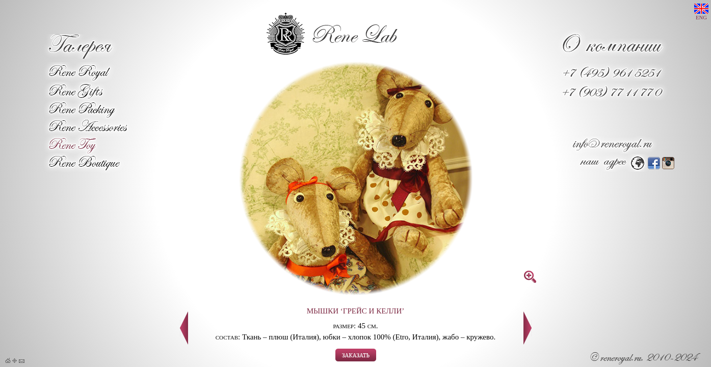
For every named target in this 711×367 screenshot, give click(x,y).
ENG (701, 12)
